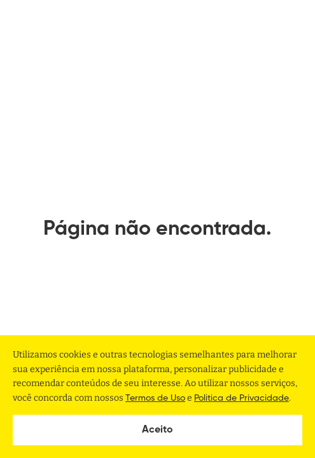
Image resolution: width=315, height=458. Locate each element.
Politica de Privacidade (241, 398)
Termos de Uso (155, 398)
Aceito (157, 430)
